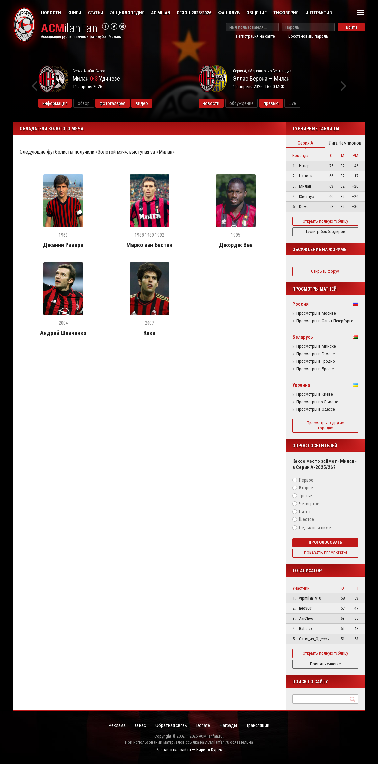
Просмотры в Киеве (314, 394)
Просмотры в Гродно (315, 361)
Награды (230, 725)
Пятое (305, 511)
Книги (74, 12)
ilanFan (70, 28)
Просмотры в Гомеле (315, 354)
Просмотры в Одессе (315, 409)
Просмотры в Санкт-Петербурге (324, 321)
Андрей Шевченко (63, 333)
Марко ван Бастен (149, 245)
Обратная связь (171, 725)
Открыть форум (325, 271)
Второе (306, 487)
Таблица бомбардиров (325, 231)
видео (157, 103)
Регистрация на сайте (255, 36)
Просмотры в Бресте (315, 369)
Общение (256, 12)
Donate (204, 725)
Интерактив (318, 12)
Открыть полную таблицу (325, 221)
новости (226, 103)
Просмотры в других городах (325, 425)
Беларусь (302, 337)
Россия (300, 304)
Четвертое (309, 503)
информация (70, 103)
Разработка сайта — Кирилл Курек (189, 749)
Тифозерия (286, 12)
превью (286, 103)
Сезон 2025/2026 (194, 12)
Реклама (114, 725)
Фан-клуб (229, 12)
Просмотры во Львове (317, 402)
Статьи (95, 12)
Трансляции (260, 725)
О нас (139, 725)
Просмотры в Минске (316, 346)
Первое (306, 480)
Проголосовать (325, 542)
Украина (301, 385)
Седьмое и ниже (315, 527)
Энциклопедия (127, 12)
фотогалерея (128, 103)
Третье (305, 495)
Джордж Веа (236, 245)
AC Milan (160, 12)
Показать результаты (325, 552)
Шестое (306, 519)
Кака (149, 333)
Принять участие (325, 663)
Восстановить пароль (308, 36)
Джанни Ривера (63, 245)
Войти (351, 27)
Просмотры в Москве (316, 313)
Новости (51, 12)
